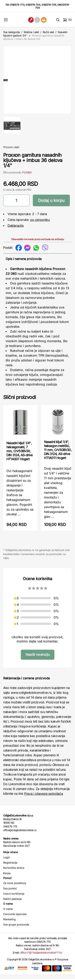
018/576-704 (33, 4)
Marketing (9, 923)
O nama (8, 912)
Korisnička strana (13, 871)
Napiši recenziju (38, 658)
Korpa (6, 877)
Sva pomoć (10, 892)
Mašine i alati (31, 32)
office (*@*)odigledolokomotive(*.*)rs (41, 956)
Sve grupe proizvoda (16, 928)
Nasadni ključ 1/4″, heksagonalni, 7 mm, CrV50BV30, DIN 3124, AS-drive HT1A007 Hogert (19, 455)
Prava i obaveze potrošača (43, 798)
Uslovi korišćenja (13, 897)
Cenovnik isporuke (15, 918)
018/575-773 (17, 4)
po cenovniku (40, 224)
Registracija (10, 866)
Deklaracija (16, 230)
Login (6, 861)
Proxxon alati (11, 151)
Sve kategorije (11, 32)
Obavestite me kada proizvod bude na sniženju (37, 243)
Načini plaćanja (12, 902)
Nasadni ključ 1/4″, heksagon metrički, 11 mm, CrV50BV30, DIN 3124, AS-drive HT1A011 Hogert (58, 454)
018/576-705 (49, 4)
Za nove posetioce (14, 887)
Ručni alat (48, 32)
